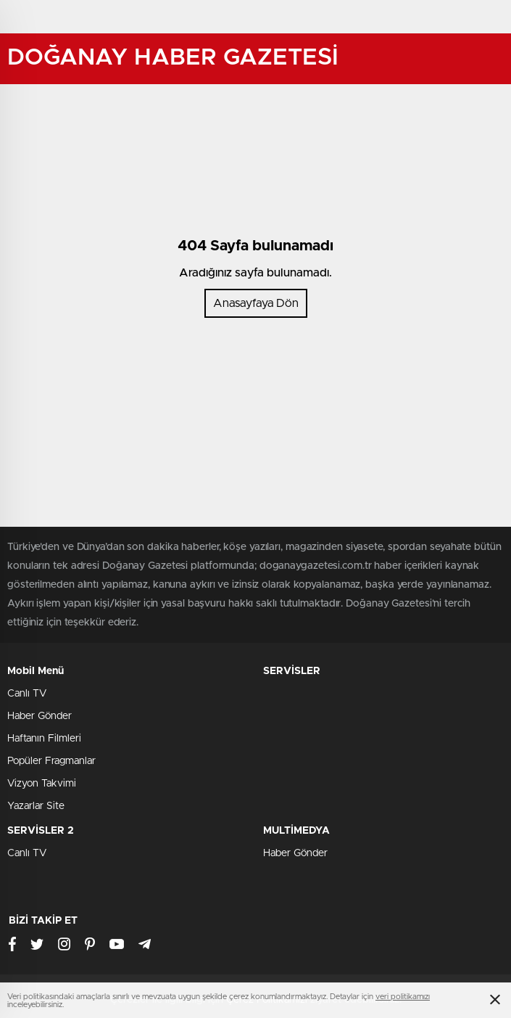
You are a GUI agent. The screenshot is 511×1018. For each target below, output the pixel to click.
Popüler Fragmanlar (51, 761)
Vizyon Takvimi (41, 784)
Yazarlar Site (36, 806)
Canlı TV (26, 694)
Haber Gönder (39, 716)
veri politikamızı (402, 997)
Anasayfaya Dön (256, 303)
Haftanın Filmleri (44, 739)
